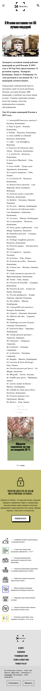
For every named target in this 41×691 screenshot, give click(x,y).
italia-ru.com (22, 409)
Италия (22, 465)
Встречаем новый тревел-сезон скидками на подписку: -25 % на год (22, 618)
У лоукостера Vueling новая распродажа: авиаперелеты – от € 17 (22, 550)
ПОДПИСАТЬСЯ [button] (20, 518)
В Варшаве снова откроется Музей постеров (23, 599)
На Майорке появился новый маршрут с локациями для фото (24, 541)
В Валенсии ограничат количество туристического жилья (23, 579)
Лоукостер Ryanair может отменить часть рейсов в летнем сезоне (23, 608)
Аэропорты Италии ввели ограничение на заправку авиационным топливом (24, 570)
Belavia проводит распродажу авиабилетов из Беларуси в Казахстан (22, 589)
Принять (28, 683)
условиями (8, 675)
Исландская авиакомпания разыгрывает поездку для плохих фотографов (21, 560)
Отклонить (13, 683)
